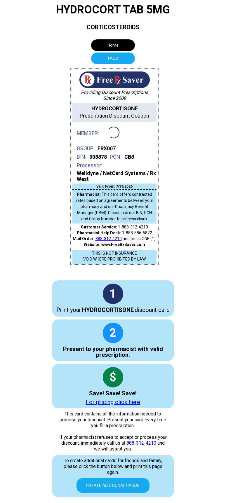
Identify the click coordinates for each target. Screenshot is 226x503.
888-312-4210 (108, 238)
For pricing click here (113, 402)
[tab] (113, 58)
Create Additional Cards (113, 485)
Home (113, 45)
